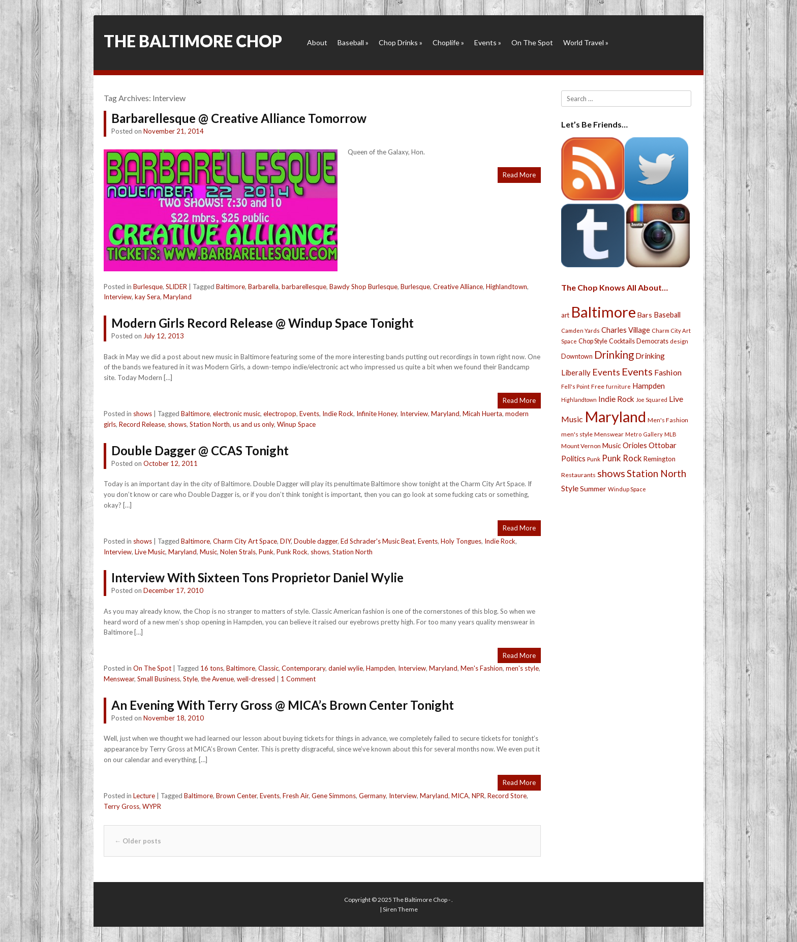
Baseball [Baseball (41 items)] (667, 314)
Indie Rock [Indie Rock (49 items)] (616, 398)
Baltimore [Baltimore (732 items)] (603, 312)
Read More (519, 175)
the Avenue (217, 679)
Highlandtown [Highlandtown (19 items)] (579, 399)
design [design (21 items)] (679, 341)
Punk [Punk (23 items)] (593, 459)
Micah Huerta (482, 414)
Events (487, 42)
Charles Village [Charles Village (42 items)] (625, 330)
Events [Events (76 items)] (606, 372)
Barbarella (263, 286)
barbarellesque (304, 286)
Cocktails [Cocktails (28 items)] (622, 341)
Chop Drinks (400, 42)
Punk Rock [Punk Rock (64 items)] (622, 458)
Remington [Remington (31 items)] (659, 459)
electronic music (236, 414)
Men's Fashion (482, 668)
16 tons (211, 668)
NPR (478, 796)
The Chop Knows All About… (614, 287)
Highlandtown (506, 286)
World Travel (585, 42)
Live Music (150, 552)
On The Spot (532, 42)
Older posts (137, 841)
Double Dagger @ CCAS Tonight (200, 450)
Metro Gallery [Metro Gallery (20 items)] (644, 434)
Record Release (142, 424)
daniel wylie (345, 668)
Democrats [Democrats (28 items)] (652, 341)
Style (190, 679)
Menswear (119, 679)
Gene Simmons (334, 796)
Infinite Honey (376, 414)
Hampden (380, 668)
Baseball (353, 42)
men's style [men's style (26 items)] (577, 434)
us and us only (253, 424)
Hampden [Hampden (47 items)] (648, 385)
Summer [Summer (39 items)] (593, 488)
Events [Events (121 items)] (637, 371)
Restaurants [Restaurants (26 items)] (578, 475)
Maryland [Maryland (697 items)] (615, 416)
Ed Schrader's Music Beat (378, 541)
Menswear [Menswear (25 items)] (609, 434)
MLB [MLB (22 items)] (670, 434)
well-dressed (256, 679)
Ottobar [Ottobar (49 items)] (663, 445)
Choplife (448, 42)
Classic (268, 668)
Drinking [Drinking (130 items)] (614, 355)
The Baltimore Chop (193, 41)
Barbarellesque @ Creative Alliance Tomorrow (238, 118)
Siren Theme (400, 909)
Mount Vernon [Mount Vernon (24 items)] (581, 446)
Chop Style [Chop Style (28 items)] (592, 341)
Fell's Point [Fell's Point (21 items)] (575, 386)
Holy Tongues (461, 541)
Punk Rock (292, 552)
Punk (266, 552)
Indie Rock (337, 414)
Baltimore (230, 286)
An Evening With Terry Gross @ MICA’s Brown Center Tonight (282, 705)
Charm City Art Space (245, 541)
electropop (279, 414)
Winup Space (296, 424)
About (317, 42)
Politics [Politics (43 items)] (573, 458)
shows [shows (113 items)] (611, 473)
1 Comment (298, 679)
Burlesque (148, 286)
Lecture (144, 796)
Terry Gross (121, 806)
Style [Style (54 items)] (569, 488)
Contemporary (303, 668)
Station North (210, 424)
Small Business (158, 679)
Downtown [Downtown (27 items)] (577, 356)
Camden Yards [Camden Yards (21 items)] (580, 330)
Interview (118, 297)
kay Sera (147, 297)
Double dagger (316, 541)
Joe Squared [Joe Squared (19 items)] (651, 399)
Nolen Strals (238, 552)
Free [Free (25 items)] (597, 386)
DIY (285, 541)
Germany (372, 796)
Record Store (507, 796)
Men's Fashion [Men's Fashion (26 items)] (668, 420)
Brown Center (236, 796)
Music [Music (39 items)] (611, 445)
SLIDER (176, 286)
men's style (522, 668)
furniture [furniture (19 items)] (618, 386)
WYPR (151, 806)
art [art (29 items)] (565, 315)
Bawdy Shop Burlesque (363, 286)
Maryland (177, 297)
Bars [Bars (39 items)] (644, 314)
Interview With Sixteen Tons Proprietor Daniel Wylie (257, 577)
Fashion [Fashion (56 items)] (668, 372)
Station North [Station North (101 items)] (656, 473)
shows (142, 414)
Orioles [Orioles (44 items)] (635, 445)
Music (208, 552)
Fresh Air (296, 796)
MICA (460, 796)
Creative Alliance (458, 286)
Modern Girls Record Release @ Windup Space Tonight (262, 323)
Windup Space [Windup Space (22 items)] (627, 489)
